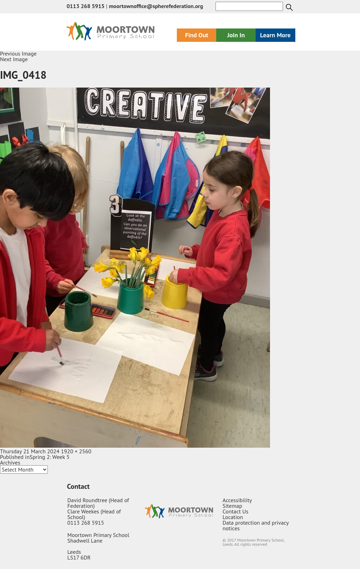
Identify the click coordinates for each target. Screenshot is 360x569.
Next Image (14, 59)
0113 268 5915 (85, 5)
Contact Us (235, 511)
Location (233, 516)
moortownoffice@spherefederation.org (156, 5)
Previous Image (18, 53)
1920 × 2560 (76, 451)
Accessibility (237, 500)
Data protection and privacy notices (256, 525)
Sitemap (232, 505)
